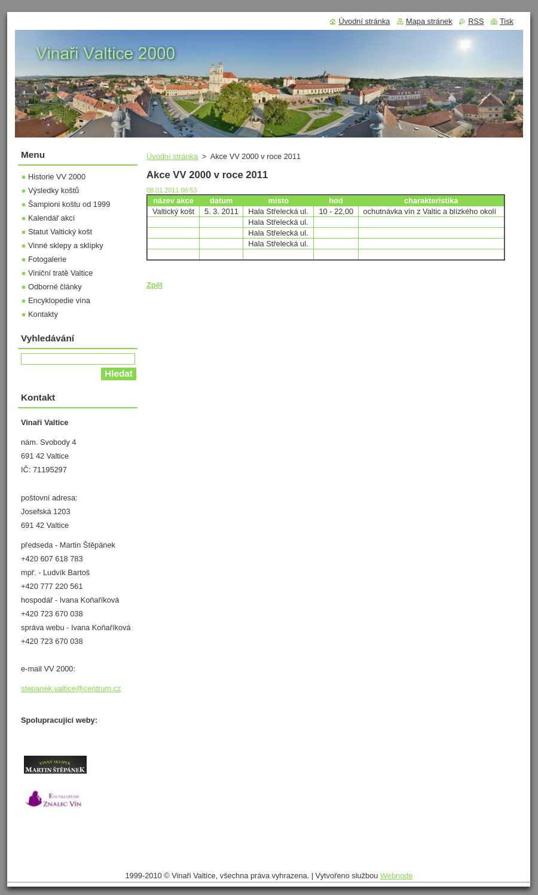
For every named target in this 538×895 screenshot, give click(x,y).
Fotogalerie (47, 259)
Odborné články (55, 286)
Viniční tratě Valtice (60, 272)
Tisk (506, 21)
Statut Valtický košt (60, 231)
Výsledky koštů (53, 190)
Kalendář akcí (51, 217)
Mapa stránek (429, 21)
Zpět (154, 284)
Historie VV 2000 (56, 176)
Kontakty (43, 314)
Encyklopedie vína (59, 300)
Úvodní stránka (172, 156)
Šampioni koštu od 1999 (69, 204)
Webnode (396, 875)
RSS (476, 21)
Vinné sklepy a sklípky (65, 245)
